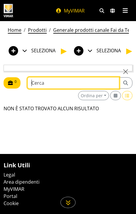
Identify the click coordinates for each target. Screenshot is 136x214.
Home (14, 30)
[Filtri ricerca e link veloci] (102, 10)
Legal (9, 174)
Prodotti (37, 30)
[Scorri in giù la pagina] (68, 202)
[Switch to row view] (127, 95)
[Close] (125, 71)
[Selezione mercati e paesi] (113, 10)
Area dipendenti (21, 182)
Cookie (11, 203)
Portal (10, 196)
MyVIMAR (70, 10)
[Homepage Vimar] (8, 10)
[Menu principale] (125, 10)
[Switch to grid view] (115, 95)
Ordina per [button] (92, 95)
